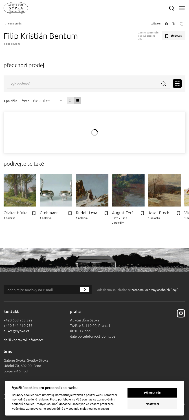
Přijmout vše (152, 392)
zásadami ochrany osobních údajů (155, 290)
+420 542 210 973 (18, 325)
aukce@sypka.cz (16, 330)
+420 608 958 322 (18, 320)
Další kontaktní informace (24, 339)
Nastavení (152, 404)
